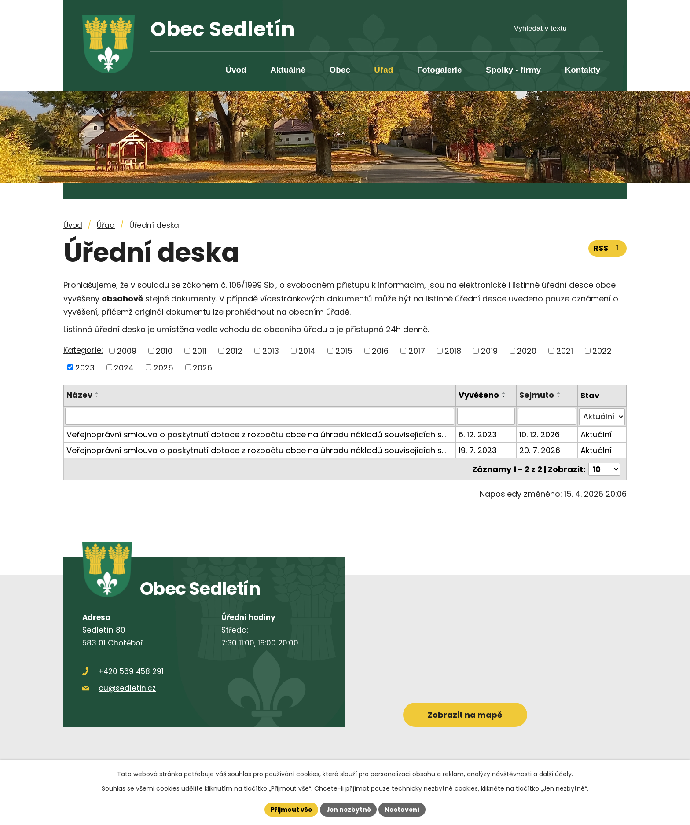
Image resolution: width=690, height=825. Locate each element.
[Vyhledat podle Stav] (602, 416)
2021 (564, 350)
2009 (126, 350)
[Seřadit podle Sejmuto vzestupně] (559, 393)
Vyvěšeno (479, 394)
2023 (85, 367)
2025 (163, 367)
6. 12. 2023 (478, 434)
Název (79, 394)
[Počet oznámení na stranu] (604, 468)
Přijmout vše (290, 809)
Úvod (235, 69)
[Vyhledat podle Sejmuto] (547, 416)
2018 (452, 350)
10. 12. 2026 (540, 434)
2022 (602, 350)
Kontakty (583, 69)
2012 (234, 350)
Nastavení (403, 809)
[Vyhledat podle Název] (259, 416)
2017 (416, 350)
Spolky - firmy (513, 69)
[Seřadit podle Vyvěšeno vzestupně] (504, 393)
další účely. (556, 773)
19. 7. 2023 (478, 449)
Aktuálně (287, 69)
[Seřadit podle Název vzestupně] (97, 393)
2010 (164, 350)
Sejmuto (537, 394)
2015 (343, 350)
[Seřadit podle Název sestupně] (97, 396)
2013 (270, 350)
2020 (526, 350)
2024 (124, 367)
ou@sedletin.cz (127, 687)
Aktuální (596, 434)
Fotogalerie (439, 69)
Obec (339, 69)
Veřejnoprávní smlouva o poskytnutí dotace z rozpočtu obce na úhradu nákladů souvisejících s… (256, 434)
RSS (607, 247)
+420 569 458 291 (131, 670)
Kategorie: (83, 350)
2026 (202, 367)
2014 (307, 350)
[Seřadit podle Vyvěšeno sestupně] (504, 396)
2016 (380, 350)
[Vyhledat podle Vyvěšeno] (486, 416)
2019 (489, 350)
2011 (199, 350)
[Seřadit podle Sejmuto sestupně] (559, 396)
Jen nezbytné (348, 809)
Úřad (383, 69)
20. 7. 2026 (540, 449)
